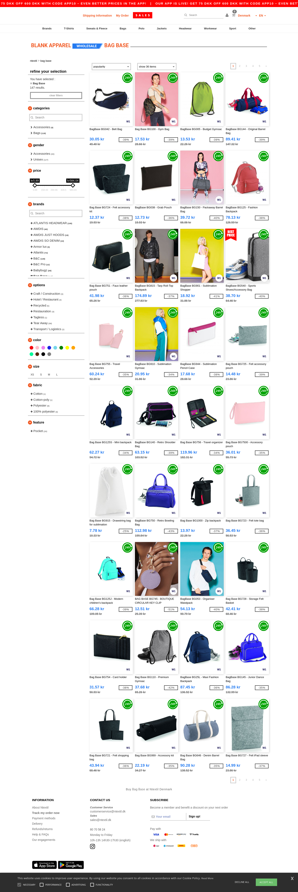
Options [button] (39, 283)
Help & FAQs (40, 833)
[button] (228, 15)
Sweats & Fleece (96, 28)
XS (32, 373)
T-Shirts (69, 28)
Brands (47, 28)
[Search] (202, 15)
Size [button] (36, 365)
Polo (141, 28)
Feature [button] (38, 421)
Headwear (185, 28)
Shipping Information (97, 15)
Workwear (210, 28)
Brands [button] (38, 202)
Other (252, 28)
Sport (232, 28)
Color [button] (37, 338)
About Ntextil (40, 806)
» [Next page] (266, 64)
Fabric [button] (37, 384)
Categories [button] (41, 107)
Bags (123, 28)
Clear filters (56, 94)
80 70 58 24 (97, 828)
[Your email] (168, 815)
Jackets (162, 28)
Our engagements (43, 838)
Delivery (37, 822)
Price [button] (37, 169)
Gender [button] (38, 143)
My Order (122, 15)
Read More (207, 878)
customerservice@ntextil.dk (107, 810)
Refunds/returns (42, 827)
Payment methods (43, 816)
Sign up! (194, 815)
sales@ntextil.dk (100, 818)
